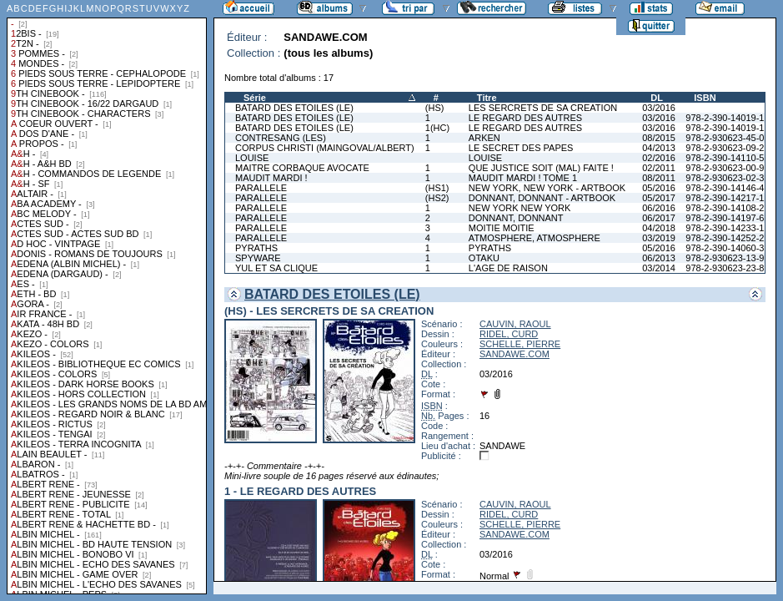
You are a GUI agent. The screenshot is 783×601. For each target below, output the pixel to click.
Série (254, 98)
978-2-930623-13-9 (724, 258)
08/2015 (658, 138)
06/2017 (658, 218)
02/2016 (658, 158)
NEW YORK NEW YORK (519, 208)
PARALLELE (261, 188)
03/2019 (658, 238)
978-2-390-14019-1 (724, 118)
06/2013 (658, 258)
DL (656, 98)
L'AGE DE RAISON (508, 268)
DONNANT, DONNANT (516, 218)
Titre (487, 98)
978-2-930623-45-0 (724, 138)
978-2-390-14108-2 (724, 208)
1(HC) (437, 128)
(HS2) (437, 198)
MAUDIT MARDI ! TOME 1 (523, 178)
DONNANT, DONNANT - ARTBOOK (542, 198)
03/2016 (658, 108)
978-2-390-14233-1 (724, 228)
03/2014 (658, 268)
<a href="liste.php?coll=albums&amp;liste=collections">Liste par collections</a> (107, 297)
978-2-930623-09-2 (724, 148)
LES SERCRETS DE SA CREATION (543, 108)
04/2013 (658, 148)
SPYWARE (258, 258)
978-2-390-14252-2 (724, 238)
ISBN (704, 98)
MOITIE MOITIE (502, 228)
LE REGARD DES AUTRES (525, 118)
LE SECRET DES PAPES (521, 148)
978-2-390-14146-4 (724, 188)
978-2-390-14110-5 (724, 158)
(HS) (434, 108)
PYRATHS (256, 248)
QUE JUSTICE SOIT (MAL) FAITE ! (541, 168)
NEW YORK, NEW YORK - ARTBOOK (547, 188)
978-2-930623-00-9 (724, 168)
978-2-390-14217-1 (724, 198)
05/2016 (658, 188)
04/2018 (658, 228)
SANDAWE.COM (514, 354)
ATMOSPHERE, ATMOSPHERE (534, 238)
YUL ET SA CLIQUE (276, 268)
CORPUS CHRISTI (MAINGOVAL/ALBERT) (324, 148)
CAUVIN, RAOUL (515, 324)
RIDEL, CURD (508, 334)
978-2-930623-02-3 (724, 178)
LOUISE (252, 158)
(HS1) (437, 188)
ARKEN (484, 138)
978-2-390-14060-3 (724, 248)
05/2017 (658, 198)
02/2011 (658, 168)
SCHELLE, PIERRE (519, 344)
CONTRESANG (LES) (280, 138)
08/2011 (658, 178)
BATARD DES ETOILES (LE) (294, 108)
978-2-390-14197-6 (724, 218)
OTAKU (484, 258)
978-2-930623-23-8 (724, 268)
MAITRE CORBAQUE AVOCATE (302, 168)
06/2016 (658, 208)
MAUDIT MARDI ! (271, 178)
